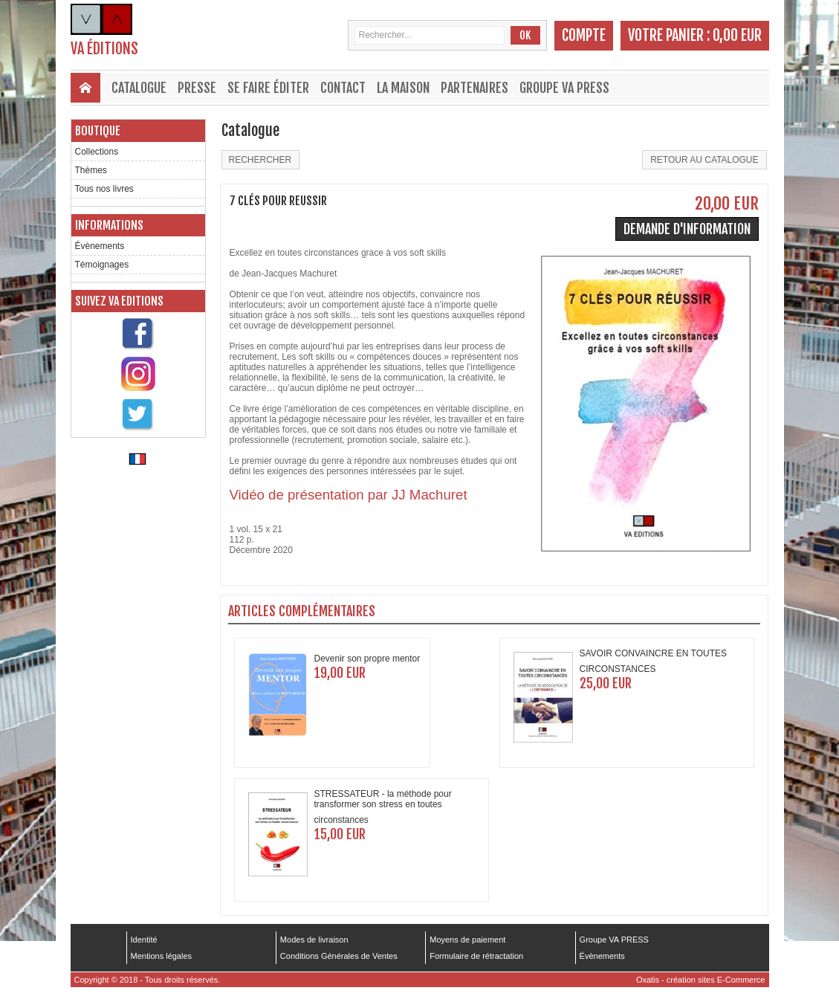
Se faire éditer (268, 88)
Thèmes (91, 170)
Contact (343, 88)
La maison (403, 88)
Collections (97, 151)
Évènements (100, 246)
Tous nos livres (104, 189)
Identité (144, 939)
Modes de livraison (314, 939)
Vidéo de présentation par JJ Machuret (348, 494)
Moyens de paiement (467, 939)
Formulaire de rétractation (476, 955)
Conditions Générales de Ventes (339, 955)
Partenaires (474, 88)
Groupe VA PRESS (564, 88)
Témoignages (102, 264)
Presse (197, 88)
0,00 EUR (737, 35)
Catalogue (138, 88)
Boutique (97, 130)
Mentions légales (161, 955)
